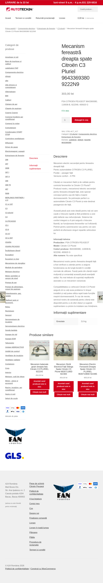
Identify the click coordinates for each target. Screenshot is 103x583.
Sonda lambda (11, 330)
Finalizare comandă (38, 518)
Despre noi (34, 513)
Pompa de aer (11, 283)
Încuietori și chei (12, 259)
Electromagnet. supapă (14, 151)
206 (6, 160)
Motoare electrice (12, 272)
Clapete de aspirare (13, 108)
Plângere (33, 532)
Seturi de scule (11, 398)
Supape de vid (11, 335)
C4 (6, 217)
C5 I (6, 225)
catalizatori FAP (11, 68)
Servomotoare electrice (15, 326)
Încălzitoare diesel (12, 251)
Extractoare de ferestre (46, 29)
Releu (7, 307)
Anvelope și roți (11, 57)
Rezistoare (9, 311)
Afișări (8, 76)
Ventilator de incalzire (14, 356)
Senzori (8, 315)
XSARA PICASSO (12, 246)
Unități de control (12, 351)
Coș (31, 508)
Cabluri (8, 100)
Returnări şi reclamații (45, 18)
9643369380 (66, 143)
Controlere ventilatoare (14, 139)
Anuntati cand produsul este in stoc (39, 384)
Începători (9, 255)
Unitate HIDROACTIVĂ (14, 347)
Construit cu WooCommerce (43, 569)
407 (6, 189)
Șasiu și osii (10, 394)
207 (6, 164)
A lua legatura (35, 499)
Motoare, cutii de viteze (14, 377)
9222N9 (87, 140)
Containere (9, 364)
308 (6, 181)
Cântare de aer (11, 104)
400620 (80, 140)
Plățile (32, 537)
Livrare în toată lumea (39, 528)
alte (6, 81)
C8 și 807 (9, 238)
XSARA (8, 242)
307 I (7, 172)
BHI (6, 96)
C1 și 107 (9, 204)
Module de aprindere (13, 268)
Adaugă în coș (81, 120)
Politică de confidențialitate (17, 569)
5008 (7, 193)
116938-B (73, 140)
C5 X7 (7, 234)
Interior (8, 373)
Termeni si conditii (23, 18)
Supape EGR (10, 339)
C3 (6, 208)
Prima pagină (10, 29)
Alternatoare (10, 92)
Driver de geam (11, 147)
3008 (7, 168)
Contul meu (34, 504)
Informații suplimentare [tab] (35, 167)
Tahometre (9, 343)
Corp (7, 368)
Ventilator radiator (12, 360)
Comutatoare (10, 128)
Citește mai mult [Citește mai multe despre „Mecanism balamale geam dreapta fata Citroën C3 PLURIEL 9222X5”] (39, 392)
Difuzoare (9, 143)
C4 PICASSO (10, 221)
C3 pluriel (61, 29)
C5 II (7, 230)
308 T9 (8, 185)
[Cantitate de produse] (66, 120)
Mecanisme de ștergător (15, 263)
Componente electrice (26, 29)
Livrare (62, 18)
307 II (7, 177)
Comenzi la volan (12, 124)
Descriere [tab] (33, 158)
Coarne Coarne (11, 113)
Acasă (8, 18)
